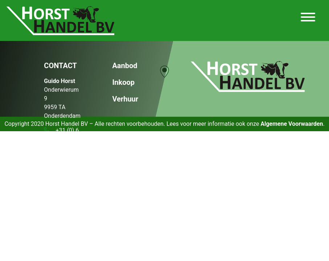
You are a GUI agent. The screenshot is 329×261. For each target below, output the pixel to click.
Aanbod (124, 65)
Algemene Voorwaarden (291, 123)
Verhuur (125, 99)
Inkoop (123, 82)
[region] (164, 77)
